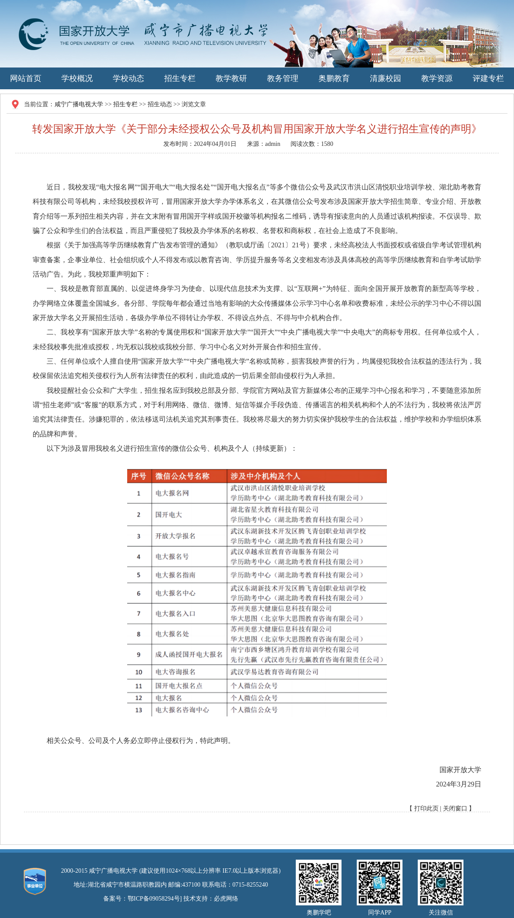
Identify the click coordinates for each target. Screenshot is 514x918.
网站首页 (25, 78)
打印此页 (426, 808)
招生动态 (160, 104)
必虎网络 (226, 898)
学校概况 (77, 78)
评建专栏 (488, 78)
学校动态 (128, 78)
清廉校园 (385, 78)
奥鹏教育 (334, 78)
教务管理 (282, 78)
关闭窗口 (455, 808)
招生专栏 (180, 78)
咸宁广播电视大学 (78, 104)
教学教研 (231, 78)
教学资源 (437, 78)
